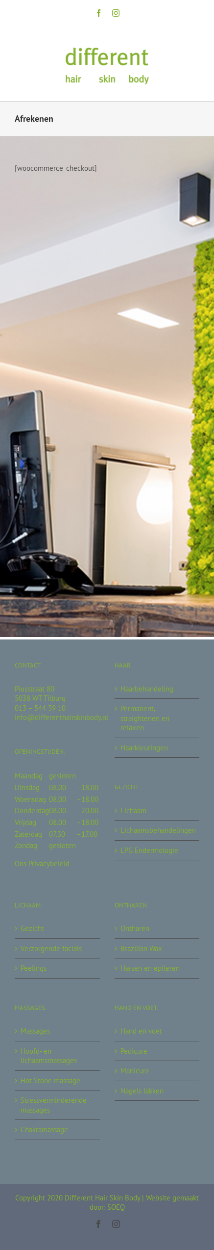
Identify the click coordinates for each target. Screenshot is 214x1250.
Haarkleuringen (144, 747)
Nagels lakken (142, 1090)
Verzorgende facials (51, 948)
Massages (35, 1031)
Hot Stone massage (50, 1080)
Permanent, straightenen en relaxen (144, 718)
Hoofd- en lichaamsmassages (49, 1055)
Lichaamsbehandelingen (157, 830)
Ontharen (134, 928)
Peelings (34, 968)
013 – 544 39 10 (40, 708)
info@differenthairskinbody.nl (61, 717)
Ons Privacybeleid (42, 863)
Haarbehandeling (146, 688)
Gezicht (32, 928)
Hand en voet (141, 1031)
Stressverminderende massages (54, 1105)
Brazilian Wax (141, 948)
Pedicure (133, 1051)
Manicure (134, 1070)
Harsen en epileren (150, 968)
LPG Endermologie (149, 850)
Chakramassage (44, 1129)
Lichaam (133, 810)
